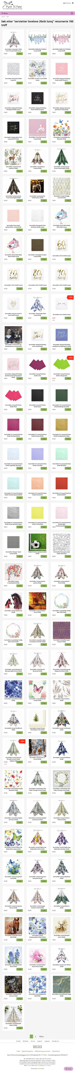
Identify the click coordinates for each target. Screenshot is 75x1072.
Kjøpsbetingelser (27, 1051)
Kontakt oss (55, 1041)
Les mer (29, 1065)
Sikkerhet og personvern (43, 1051)
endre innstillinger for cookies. (43, 1065)
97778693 (44, 1055)
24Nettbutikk (40, 1068)
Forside (3, 16)
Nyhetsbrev (56, 1051)
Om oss (33, 1041)
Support (39, 1041)
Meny (4, 13)
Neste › (41, 1036)
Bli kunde (25, 1041)
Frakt (18, 1051)
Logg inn (47, 1041)
